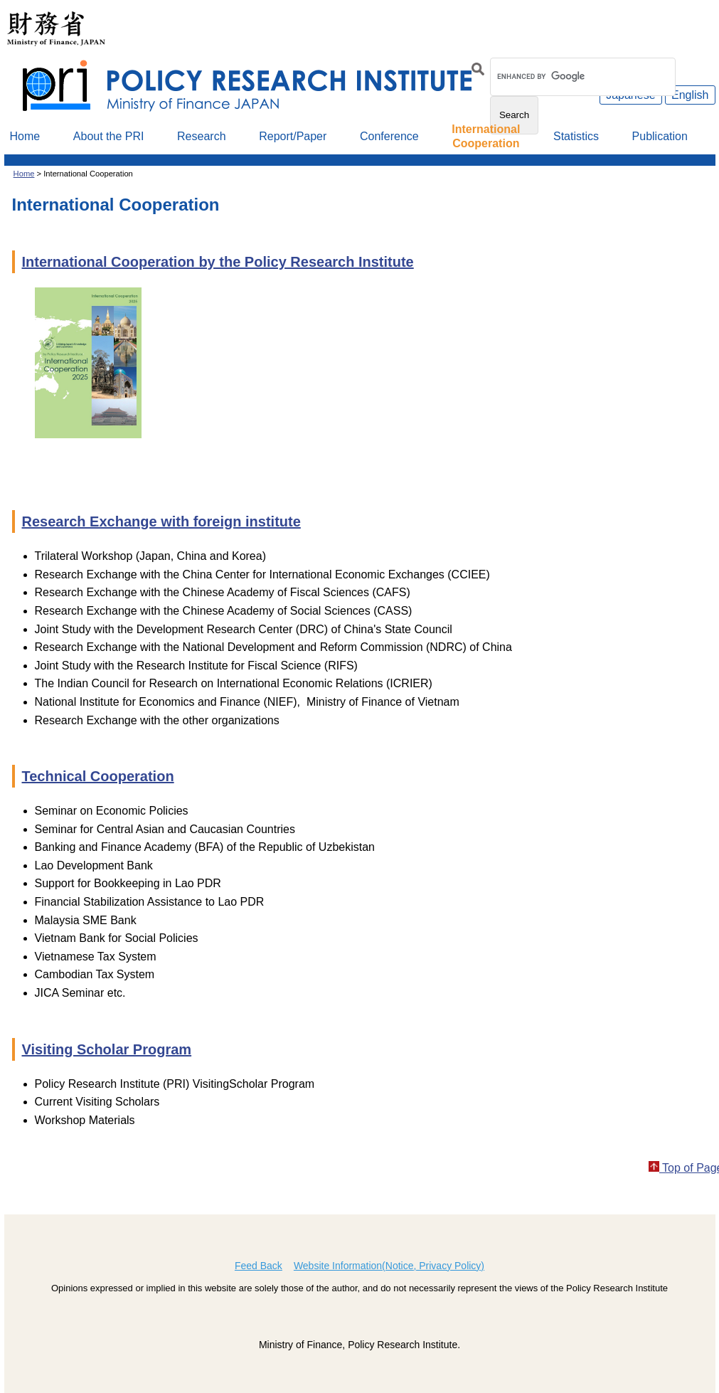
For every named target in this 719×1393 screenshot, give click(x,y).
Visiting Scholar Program (107, 1049)
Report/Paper (292, 136)
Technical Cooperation (98, 776)
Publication (660, 136)
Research (201, 136)
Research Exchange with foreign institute (161, 521)
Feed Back (258, 1265)
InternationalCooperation (486, 136)
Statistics (576, 136)
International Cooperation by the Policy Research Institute (218, 262)
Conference (389, 136)
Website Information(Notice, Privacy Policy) (389, 1265)
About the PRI (108, 136)
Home (25, 136)
